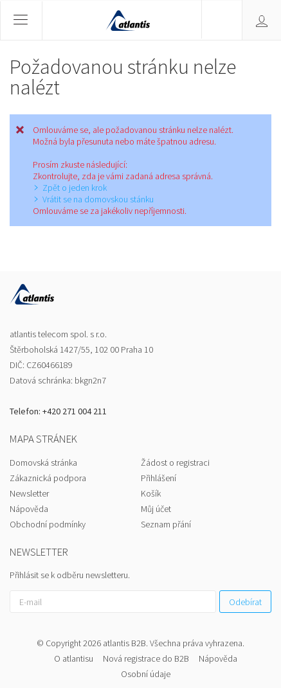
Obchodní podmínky (48, 524)
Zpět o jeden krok (74, 187)
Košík (151, 493)
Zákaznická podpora (48, 478)
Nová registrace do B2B (146, 658)
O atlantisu (73, 658)
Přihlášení (158, 478)
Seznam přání (166, 524)
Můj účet (156, 509)
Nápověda (29, 509)
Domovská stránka (43, 462)
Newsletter (29, 493)
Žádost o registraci (175, 462)
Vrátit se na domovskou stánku (98, 199)
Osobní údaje (145, 674)
